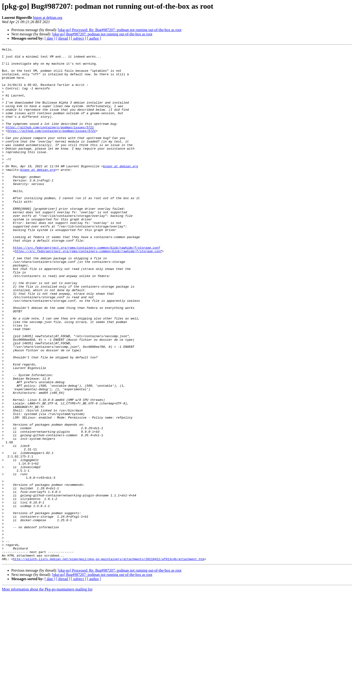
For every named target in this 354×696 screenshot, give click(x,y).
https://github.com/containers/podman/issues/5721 (50, 143)
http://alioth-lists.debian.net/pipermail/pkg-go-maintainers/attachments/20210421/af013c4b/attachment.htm (108, 661)
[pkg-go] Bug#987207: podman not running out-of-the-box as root (102, 34)
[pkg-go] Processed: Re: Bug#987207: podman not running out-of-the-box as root (119, 30)
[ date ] (50, 38)
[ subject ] (78, 38)
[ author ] (94, 38)
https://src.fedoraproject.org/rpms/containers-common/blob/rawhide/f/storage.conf (86, 288)
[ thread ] (63, 38)
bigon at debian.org (47, 18)
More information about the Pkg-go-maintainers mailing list (47, 692)
